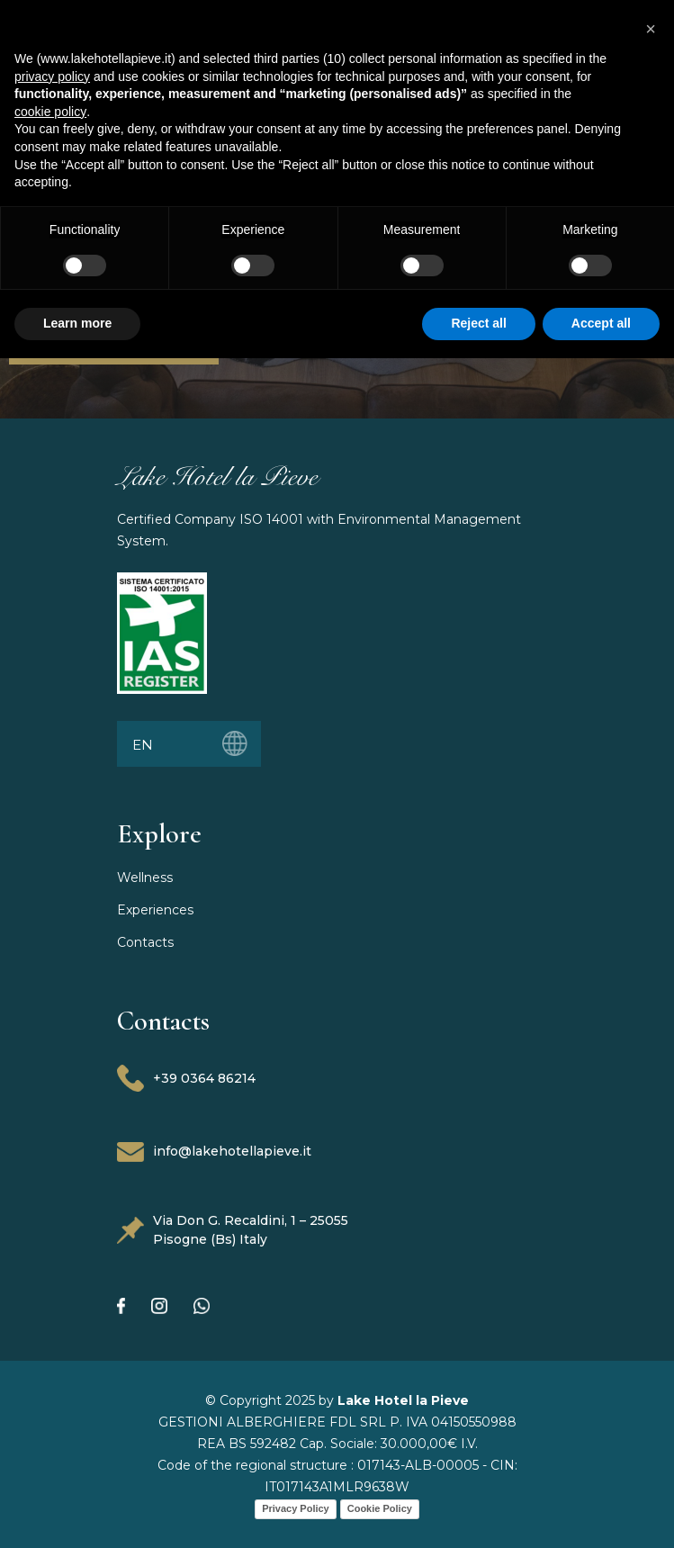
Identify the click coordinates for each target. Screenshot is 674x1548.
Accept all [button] (601, 323)
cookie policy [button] (50, 111)
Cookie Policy (379, 1508)
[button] (650, 28)
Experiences (155, 910)
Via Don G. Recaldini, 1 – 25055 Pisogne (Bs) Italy (232, 1229)
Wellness (145, 877)
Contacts (145, 942)
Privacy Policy (295, 1508)
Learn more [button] (77, 323)
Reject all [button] (478, 323)
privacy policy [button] (52, 76)
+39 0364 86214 (186, 1078)
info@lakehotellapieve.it (214, 1152)
